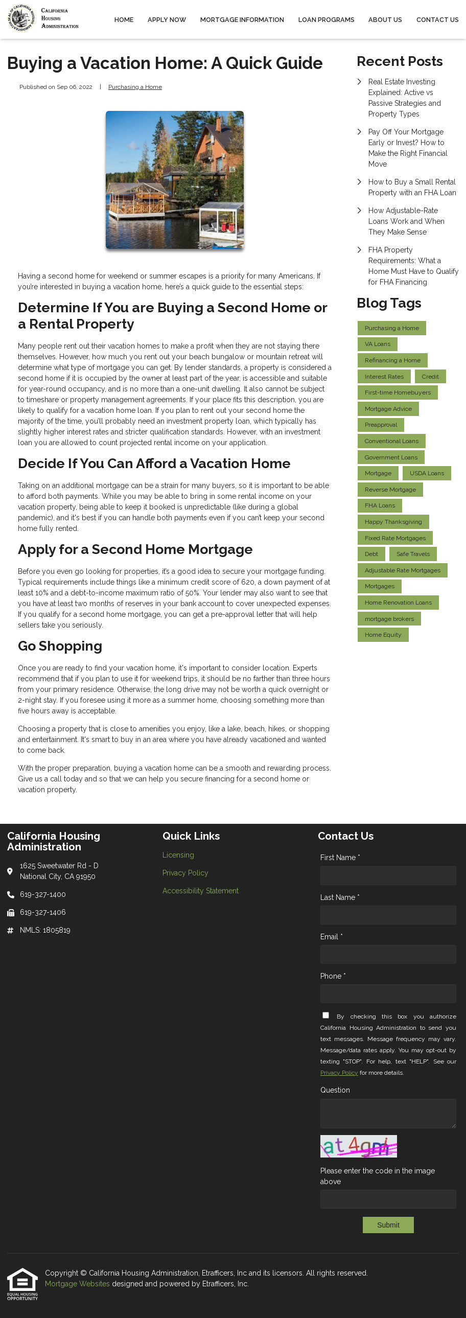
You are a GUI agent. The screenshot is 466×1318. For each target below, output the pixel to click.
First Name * (340, 857)
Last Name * (340, 897)
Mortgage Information (242, 20)
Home (123, 20)
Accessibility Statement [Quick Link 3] (200, 891)
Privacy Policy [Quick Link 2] (185, 873)
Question (335, 1090)
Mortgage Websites (78, 1284)
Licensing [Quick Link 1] (178, 855)
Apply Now (167, 20)
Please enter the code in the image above (377, 1176)
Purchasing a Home (135, 86)
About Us (385, 20)
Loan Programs (326, 20)
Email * (331, 937)
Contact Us (437, 20)
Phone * (333, 976)
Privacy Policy (339, 1072)
